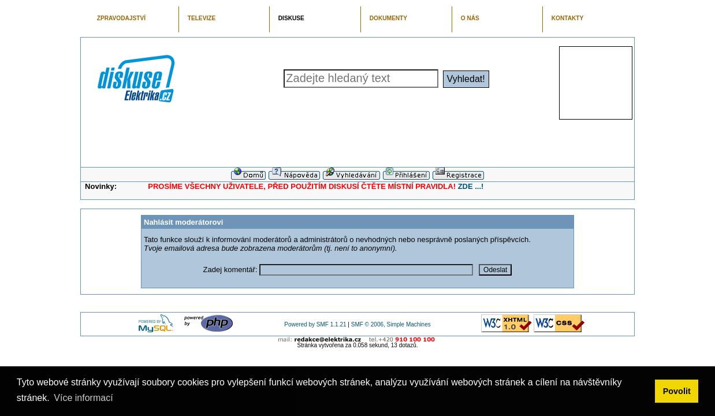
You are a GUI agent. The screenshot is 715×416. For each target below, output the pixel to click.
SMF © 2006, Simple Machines (391, 324)
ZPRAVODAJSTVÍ (121, 18)
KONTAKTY (568, 18)
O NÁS (470, 18)
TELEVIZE (201, 18)
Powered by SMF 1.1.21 (315, 324)
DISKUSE (291, 18)
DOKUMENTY (388, 18)
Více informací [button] (83, 398)
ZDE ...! (471, 186)
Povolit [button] (677, 391)
